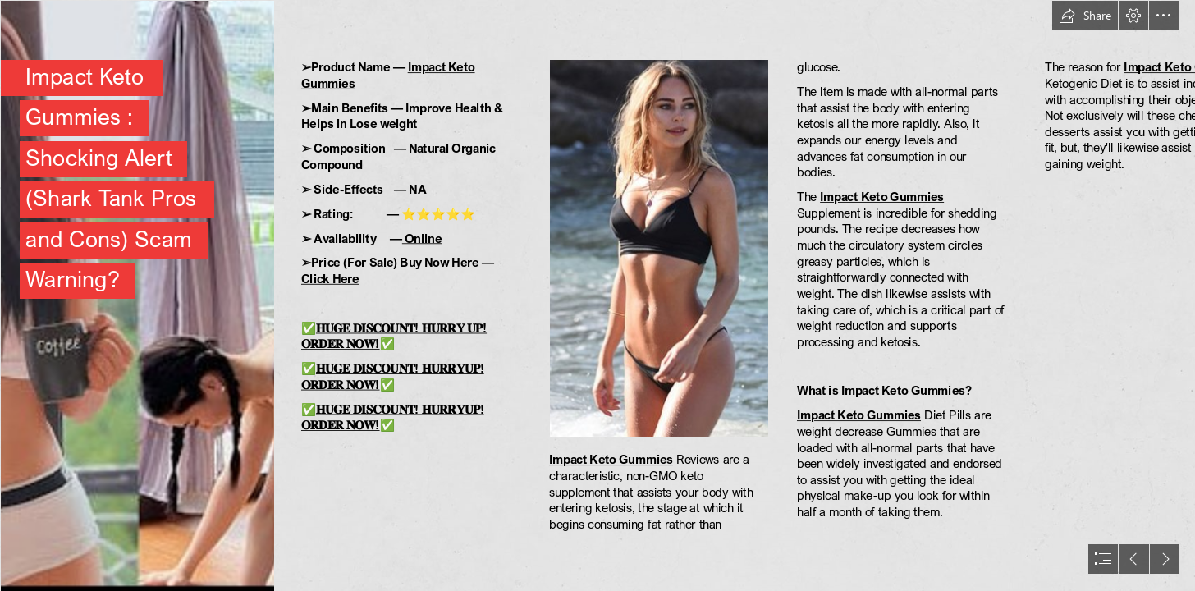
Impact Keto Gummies (611, 459)
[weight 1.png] (136, 295)
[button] (1085, 15)
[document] (597, 295)
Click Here (330, 278)
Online (422, 238)
